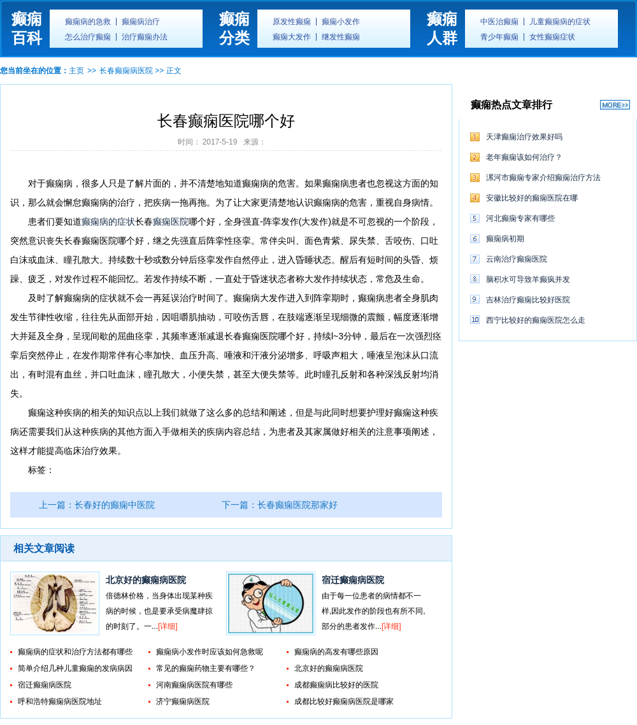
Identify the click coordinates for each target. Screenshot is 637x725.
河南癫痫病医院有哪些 (194, 684)
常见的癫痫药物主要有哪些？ (205, 668)
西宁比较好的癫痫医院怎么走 (535, 320)
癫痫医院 (171, 221)
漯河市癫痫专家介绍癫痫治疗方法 (543, 177)
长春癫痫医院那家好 (297, 505)
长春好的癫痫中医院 (115, 505)
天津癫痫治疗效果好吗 (524, 136)
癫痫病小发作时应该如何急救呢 (209, 651)
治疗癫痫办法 (145, 36)
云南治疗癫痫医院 (516, 259)
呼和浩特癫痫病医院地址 (60, 701)
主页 (76, 70)
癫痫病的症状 (108, 221)
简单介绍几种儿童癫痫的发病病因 (75, 668)
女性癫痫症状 (552, 36)
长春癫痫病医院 (126, 70)
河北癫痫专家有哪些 (520, 218)
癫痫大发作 (292, 36)
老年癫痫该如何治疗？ (524, 157)
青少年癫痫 (499, 36)
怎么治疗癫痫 (88, 36)
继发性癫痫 (341, 36)
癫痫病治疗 (141, 21)
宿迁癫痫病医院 (353, 580)
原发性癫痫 (292, 21)
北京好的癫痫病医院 (146, 580)
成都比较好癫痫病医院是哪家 (344, 701)
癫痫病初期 (505, 238)
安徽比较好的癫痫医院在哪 (532, 198)
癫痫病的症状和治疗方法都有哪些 (75, 651)
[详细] (168, 626)
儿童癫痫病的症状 (559, 21)
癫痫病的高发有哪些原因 (336, 651)
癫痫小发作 (341, 21)
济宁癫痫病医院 (183, 701)
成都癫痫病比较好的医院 (336, 684)
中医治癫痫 (499, 21)
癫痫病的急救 (88, 21)
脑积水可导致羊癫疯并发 (528, 279)
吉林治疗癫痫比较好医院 (528, 299)
